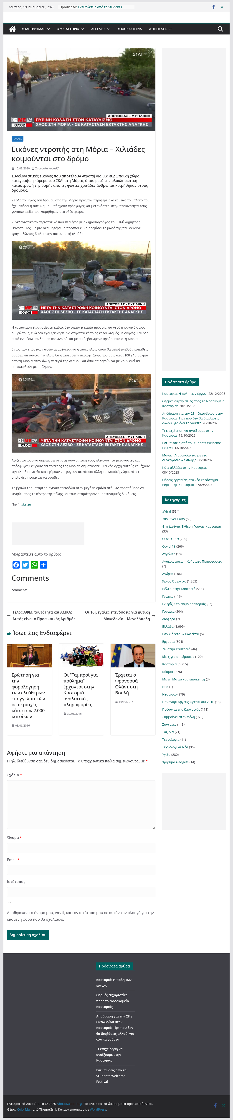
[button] (47, 29)
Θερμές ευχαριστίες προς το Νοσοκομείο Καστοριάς (112, 1001)
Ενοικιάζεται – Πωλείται (180, 634)
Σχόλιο (14, 774)
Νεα (165, 687)
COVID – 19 (170, 539)
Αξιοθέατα (158, 29)
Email (13, 859)
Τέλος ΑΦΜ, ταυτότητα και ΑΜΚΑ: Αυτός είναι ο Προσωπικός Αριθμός (41, 615)
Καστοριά (169, 664)
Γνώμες (167, 596)
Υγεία (166, 754)
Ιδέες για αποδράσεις (178, 656)
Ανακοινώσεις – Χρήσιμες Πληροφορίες (192, 561)
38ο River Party (173, 519)
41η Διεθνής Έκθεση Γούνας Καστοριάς (192, 526)
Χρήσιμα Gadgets (175, 762)
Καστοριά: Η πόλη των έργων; (185, 393)
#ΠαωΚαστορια (130, 29)
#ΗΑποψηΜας (33, 29)
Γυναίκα (168, 611)
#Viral (166, 511)
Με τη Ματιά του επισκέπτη (183, 679)
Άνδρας (167, 574)
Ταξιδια (168, 732)
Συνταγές (169, 724)
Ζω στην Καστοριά (176, 649)
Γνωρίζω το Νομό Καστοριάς (184, 604)
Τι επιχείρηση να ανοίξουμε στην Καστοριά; (109, 1054)
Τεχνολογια (171, 739)
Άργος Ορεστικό (174, 581)
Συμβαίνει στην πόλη (178, 717)
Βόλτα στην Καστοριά (178, 589)
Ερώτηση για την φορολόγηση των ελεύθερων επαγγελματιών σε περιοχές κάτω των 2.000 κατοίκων (28, 695)
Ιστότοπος (16, 881)
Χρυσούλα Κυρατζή (47, 168)
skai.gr (26, 504)
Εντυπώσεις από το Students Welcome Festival (100, 8)
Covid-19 (168, 546)
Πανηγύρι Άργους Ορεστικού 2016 (188, 702)
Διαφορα (168, 619)
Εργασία (168, 641)
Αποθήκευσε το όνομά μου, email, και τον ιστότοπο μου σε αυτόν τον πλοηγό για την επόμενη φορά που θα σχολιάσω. (80, 916)
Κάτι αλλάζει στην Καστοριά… (185, 467)
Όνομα (14, 837)
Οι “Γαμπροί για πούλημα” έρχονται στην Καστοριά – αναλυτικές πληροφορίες (80, 690)
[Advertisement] (48, 533)
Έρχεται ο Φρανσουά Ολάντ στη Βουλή (126, 684)
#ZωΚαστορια (68, 29)
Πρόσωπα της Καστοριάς (181, 709)
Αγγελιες (98, 29)
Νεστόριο (169, 694)
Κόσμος (168, 671)
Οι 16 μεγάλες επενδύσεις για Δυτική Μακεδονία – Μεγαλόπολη (120, 615)
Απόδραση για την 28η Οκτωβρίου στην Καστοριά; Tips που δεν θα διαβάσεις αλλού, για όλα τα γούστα (192, 418)
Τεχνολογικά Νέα (175, 747)
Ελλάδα (17, 138)
